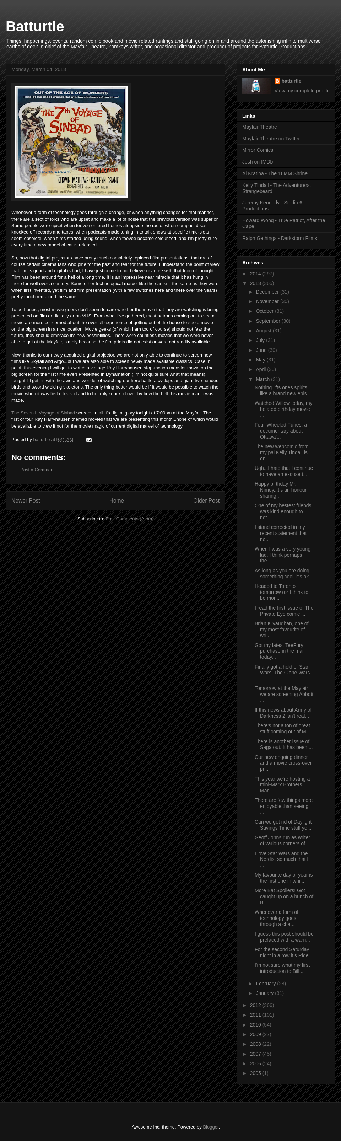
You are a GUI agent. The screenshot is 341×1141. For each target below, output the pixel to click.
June (262, 350)
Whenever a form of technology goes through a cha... (276, 918)
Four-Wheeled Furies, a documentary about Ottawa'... (281, 431)
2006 (256, 1063)
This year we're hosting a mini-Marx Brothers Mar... (282, 785)
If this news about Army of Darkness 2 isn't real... (283, 713)
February (266, 983)
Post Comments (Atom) (129, 518)
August (264, 330)
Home (116, 501)
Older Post (206, 501)
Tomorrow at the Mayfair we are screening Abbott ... (284, 694)
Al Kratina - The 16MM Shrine (275, 173)
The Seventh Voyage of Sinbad (43, 413)
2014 (256, 274)
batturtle (292, 81)
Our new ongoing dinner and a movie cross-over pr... (283, 763)
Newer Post (25, 501)
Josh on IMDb (257, 162)
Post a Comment (37, 469)
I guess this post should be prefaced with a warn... (284, 937)
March (263, 379)
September (268, 321)
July (261, 340)
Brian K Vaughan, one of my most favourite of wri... (282, 629)
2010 (256, 1025)
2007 (256, 1054)
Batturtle (35, 26)
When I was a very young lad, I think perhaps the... (282, 555)
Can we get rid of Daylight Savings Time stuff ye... (283, 825)
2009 (256, 1034)
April (261, 369)
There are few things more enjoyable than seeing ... (284, 806)
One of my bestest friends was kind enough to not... (283, 511)
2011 (256, 1015)
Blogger (210, 1127)
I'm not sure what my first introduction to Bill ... (282, 968)
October (265, 311)
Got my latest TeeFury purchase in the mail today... (279, 651)
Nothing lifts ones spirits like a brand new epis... (283, 390)
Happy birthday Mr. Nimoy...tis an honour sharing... (281, 490)
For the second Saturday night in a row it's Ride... (284, 952)
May (261, 360)
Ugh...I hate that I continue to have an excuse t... (284, 471)
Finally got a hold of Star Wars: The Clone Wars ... (282, 673)
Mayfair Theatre (259, 127)
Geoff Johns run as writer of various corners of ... (282, 840)
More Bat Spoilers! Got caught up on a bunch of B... (284, 896)
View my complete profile (302, 90)
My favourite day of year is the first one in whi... (284, 878)
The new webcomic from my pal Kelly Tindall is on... (282, 452)
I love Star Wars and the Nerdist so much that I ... (281, 859)
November (268, 301)
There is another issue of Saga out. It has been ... (284, 744)
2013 (256, 283)
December (268, 292)
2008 (256, 1044)
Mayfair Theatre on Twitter (271, 138)
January (265, 993)
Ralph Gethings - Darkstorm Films (279, 238)
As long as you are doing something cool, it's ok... (284, 573)
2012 (256, 1005)
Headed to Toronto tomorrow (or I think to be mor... (281, 592)
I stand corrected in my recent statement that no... (281, 533)
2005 (256, 1073)
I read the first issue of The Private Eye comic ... (284, 611)
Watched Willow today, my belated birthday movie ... (284, 409)
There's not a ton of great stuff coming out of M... (282, 728)
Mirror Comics (257, 150)
